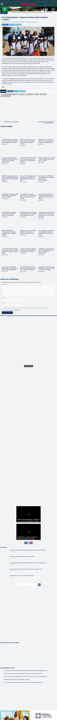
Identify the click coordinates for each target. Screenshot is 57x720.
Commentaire (5, 284)
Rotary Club (43, 94)
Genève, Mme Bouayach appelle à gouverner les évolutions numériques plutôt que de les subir (28, 178)
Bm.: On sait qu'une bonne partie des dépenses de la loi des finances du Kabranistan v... (23, 682)
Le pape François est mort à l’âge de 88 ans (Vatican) (22, 575)
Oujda (36, 94)
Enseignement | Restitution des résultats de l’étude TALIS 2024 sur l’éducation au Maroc (46, 268)
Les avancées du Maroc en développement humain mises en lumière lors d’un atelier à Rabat (46, 196)
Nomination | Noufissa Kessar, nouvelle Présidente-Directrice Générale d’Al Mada (28, 550)
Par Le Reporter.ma (7, 21)
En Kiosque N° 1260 (28, 366)
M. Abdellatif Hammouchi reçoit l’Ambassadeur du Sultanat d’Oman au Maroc (10, 195)
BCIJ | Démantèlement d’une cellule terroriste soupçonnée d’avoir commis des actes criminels (27, 142)
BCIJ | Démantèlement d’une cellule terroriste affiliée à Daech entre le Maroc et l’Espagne (28, 268)
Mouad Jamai (30, 94)
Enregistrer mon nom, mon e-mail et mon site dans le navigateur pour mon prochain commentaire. (25, 307)
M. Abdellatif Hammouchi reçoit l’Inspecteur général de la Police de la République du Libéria (28, 214)
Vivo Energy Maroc (6, 96)
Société (23, 21)
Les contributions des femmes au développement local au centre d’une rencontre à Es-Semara (46, 232)
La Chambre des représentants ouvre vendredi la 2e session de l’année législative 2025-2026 (10, 141)
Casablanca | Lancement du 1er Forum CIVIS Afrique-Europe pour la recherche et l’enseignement (46, 251)
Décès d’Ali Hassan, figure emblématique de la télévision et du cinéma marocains (28, 562)
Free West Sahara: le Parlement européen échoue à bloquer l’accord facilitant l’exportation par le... (26, 670)
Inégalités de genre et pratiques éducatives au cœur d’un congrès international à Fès (28, 232)
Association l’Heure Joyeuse (10, 94)
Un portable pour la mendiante (11, 121)
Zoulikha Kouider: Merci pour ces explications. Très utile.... (17, 679)
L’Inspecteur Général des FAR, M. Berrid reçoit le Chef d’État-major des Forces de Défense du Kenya (46, 214)
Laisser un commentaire (32, 21)
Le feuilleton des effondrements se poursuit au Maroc (46, 122)
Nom (3, 298)
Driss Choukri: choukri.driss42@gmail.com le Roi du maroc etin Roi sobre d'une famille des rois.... (26, 676)
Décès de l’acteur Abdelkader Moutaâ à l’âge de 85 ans (22, 556)
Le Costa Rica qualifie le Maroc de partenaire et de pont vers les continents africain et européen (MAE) (10, 251)
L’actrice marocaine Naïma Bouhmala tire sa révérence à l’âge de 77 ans (26, 569)
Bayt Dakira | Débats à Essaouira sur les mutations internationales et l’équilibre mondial (9, 232)
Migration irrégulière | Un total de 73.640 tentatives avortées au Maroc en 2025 (46, 159)
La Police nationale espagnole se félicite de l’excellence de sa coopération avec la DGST (28, 250)
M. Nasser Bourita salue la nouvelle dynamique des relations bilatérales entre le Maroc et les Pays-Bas (30, 12)
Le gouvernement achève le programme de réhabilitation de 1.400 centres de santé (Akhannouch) (10, 160)
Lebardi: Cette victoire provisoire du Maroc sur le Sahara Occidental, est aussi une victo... (24, 673)
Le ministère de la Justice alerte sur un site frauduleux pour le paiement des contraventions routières (28, 160)
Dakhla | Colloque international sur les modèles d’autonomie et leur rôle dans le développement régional (10, 178)
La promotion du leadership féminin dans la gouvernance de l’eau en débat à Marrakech (10, 268)
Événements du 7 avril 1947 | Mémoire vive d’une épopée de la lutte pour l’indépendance (46, 141)
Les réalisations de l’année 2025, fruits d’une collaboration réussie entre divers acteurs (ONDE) (28, 196)
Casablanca (22, 94)
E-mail (3, 303)
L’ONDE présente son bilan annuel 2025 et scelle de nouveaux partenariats (9, 214)
